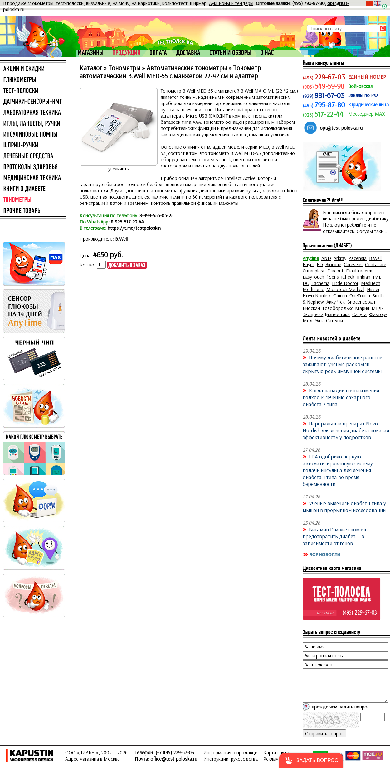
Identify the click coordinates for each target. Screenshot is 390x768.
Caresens (353, 264)
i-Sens (333, 277)
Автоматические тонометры (187, 68)
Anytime (311, 258)
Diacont (335, 270)
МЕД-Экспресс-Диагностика (343, 311)
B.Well (121, 239)
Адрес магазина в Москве (92, 759)
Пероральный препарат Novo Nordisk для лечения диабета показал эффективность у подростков (346, 430)
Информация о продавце (230, 752)
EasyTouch (313, 277)
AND (326, 258)
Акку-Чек (335, 302)
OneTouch (359, 295)
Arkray (340, 258)
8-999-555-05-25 (156, 215)
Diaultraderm (359, 270)
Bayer (308, 264)
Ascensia (358, 258)
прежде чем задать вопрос (340, 706)
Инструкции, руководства (230, 759)
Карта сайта (276, 752)
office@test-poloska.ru (173, 759)
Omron (340, 295)
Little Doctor (345, 283)
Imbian (363, 277)
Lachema (320, 283)
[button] (311, 760)
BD (320, 264)
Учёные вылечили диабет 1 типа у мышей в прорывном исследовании (344, 506)
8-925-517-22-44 (127, 221)
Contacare (375, 264)
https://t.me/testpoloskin (134, 228)
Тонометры (124, 68)
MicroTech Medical (345, 289)
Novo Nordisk (317, 295)
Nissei (373, 289)
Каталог (91, 68)
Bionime (333, 264)
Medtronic (313, 289)
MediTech (370, 283)
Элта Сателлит (330, 320)
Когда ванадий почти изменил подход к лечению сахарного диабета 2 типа (341, 397)
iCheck (347, 277)
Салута (359, 314)
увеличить (118, 169)
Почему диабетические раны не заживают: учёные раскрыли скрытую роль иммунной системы (342, 364)
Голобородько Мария (346, 308)
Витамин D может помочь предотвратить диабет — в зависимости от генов (335, 536)
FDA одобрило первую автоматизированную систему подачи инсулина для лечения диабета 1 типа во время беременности (338, 470)
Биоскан (311, 308)
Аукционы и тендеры (231, 3)
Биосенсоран (361, 302)
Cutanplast (314, 270)
